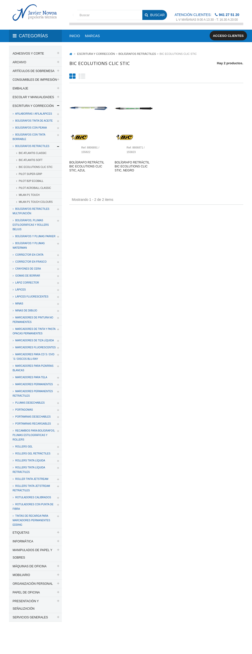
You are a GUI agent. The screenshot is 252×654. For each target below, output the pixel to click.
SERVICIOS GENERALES (30, 617)
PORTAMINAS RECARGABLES (33, 423)
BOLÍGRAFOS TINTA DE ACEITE (34, 120)
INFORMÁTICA (23, 541)
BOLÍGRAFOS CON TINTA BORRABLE (29, 137)
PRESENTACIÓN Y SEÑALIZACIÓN (26, 604)
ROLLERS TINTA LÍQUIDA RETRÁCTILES (29, 469)
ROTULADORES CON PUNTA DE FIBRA (33, 506)
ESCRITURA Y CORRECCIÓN (33, 106)
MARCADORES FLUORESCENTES (35, 347)
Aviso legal (33, 644)
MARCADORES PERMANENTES (34, 384)
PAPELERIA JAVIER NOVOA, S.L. (42, 637)
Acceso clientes (228, 36)
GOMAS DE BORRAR (27, 275)
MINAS (19, 303)
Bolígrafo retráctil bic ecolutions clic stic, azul (86, 166)
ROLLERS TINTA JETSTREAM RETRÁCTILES (31, 488)
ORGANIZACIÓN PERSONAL (33, 583)
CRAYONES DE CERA (28, 268)
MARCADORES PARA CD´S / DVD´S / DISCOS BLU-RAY (34, 356)
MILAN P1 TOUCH (29, 195)
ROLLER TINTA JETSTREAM (31, 479)
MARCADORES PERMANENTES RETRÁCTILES (33, 393)
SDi (237, 637)
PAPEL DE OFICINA (26, 592)
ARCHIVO (19, 62)
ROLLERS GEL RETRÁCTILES (33, 453)
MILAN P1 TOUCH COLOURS (35, 202)
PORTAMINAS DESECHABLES (33, 416)
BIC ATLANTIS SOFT (30, 160)
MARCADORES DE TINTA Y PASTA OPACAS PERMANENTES (34, 331)
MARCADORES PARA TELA (31, 377)
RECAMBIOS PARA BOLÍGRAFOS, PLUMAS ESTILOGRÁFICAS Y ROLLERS (34, 435)
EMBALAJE (20, 88)
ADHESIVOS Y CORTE (28, 53)
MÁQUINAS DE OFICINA (30, 566)
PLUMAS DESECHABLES (30, 402)
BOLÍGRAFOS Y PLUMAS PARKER (35, 236)
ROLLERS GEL (24, 446)
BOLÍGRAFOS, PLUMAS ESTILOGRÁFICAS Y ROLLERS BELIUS (31, 225)
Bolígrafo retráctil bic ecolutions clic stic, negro (132, 166)
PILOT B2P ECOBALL (31, 181)
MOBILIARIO (21, 575)
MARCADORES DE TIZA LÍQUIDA (34, 340)
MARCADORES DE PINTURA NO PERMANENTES (33, 319)
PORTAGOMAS (24, 409)
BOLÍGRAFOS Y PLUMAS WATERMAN (29, 245)
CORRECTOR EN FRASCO (31, 261)
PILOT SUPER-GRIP (30, 174)
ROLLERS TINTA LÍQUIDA (30, 460)
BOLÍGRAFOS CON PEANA (31, 127)
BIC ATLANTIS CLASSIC (32, 153)
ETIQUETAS (21, 532)
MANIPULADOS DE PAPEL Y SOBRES (32, 553)
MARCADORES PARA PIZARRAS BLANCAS (33, 368)
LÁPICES (20, 289)
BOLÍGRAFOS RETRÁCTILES (32, 146)
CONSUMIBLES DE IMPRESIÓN (35, 79)
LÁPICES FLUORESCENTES (32, 296)
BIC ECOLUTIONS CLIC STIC (35, 167)
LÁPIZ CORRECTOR (27, 282)
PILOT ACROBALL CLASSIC (34, 188)
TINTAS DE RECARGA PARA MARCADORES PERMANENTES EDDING (31, 520)
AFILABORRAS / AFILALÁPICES (33, 113)
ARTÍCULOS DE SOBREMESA (34, 71)
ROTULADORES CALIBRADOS (33, 497)
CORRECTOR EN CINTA (29, 254)
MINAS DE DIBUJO (26, 310)
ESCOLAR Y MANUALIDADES (33, 97)
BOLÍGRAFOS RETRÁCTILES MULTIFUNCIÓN (31, 211)
